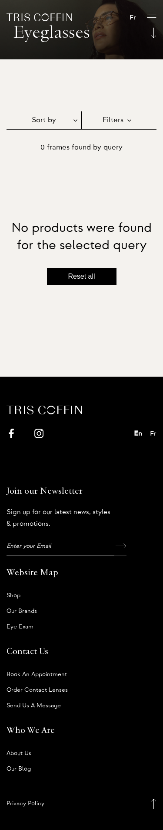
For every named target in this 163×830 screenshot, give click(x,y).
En (138, 433)
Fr (133, 17)
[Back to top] (153, 803)
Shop (13, 595)
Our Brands (22, 611)
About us (19, 753)
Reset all (81, 276)
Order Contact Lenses (37, 690)
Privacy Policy (25, 804)
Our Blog (19, 769)
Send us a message (34, 706)
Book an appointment (37, 674)
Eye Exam (20, 627)
